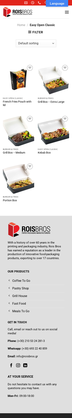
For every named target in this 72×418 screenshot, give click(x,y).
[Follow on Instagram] (18, 365)
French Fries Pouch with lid (17, 103)
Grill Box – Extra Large (51, 101)
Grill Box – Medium (14, 152)
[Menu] (67, 12)
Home (21, 25)
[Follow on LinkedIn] (25, 365)
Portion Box (10, 200)
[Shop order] (36, 43)
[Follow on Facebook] (11, 365)
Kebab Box (44, 152)
